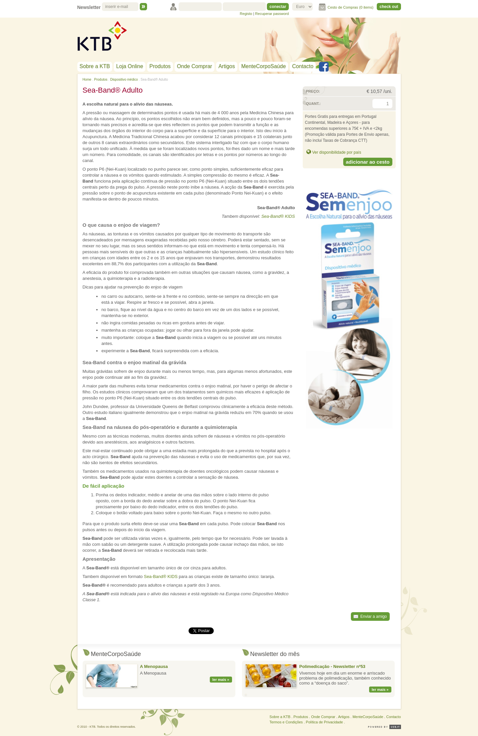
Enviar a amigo (373, 616)
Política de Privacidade (324, 722)
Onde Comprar (194, 66)
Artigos (226, 66)
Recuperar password (272, 14)
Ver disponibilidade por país (336, 152)
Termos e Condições (286, 722)
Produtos (160, 66)
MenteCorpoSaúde (263, 66)
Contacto (302, 66)
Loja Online (129, 66)
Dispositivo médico (124, 79)
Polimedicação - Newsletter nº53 (332, 666)
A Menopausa (154, 666)
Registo (246, 14)
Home (87, 79)
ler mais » (220, 680)
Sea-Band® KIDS (278, 216)
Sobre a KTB (95, 66)
